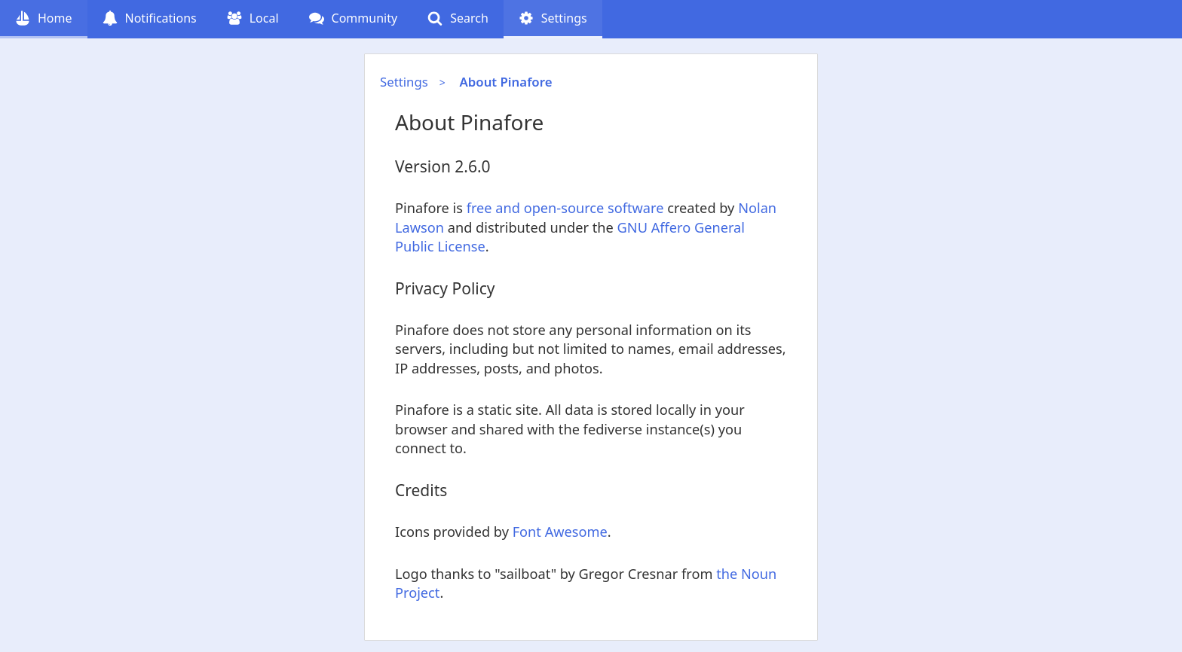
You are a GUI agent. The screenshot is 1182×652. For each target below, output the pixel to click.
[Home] (43, 19)
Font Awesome (560, 532)
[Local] (253, 19)
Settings (404, 81)
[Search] (458, 19)
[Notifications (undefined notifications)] (149, 19)
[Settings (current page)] (553, 19)
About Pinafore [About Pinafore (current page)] (506, 81)
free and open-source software (565, 208)
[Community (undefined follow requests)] (353, 19)
